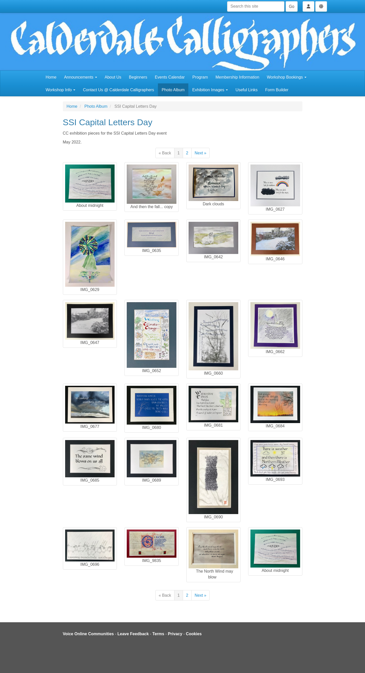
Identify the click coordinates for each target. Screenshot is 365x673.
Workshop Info (60, 90)
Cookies (194, 634)
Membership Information (237, 77)
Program (200, 77)
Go (291, 6)
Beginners (138, 77)
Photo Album (173, 90)
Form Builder (276, 90)
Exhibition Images (210, 90)
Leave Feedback (133, 634)
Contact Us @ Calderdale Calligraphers (118, 90)
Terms (158, 634)
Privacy (175, 634)
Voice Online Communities (88, 634)
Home (51, 77)
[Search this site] (255, 6)
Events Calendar (170, 77)
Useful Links (246, 90)
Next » (200, 153)
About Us (113, 77)
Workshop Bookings (286, 77)
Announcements (80, 77)
